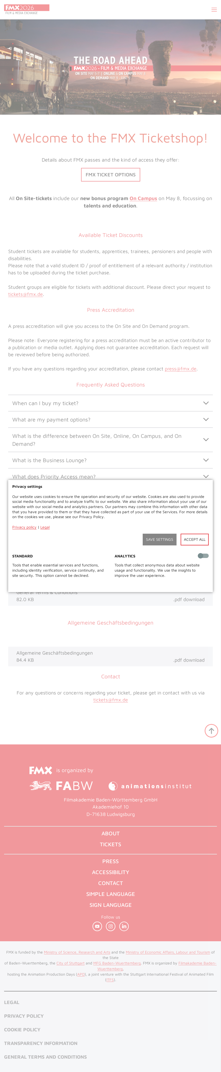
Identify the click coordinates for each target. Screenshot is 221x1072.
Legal (45, 527)
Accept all (194, 539)
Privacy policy (24, 527)
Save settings (159, 539)
